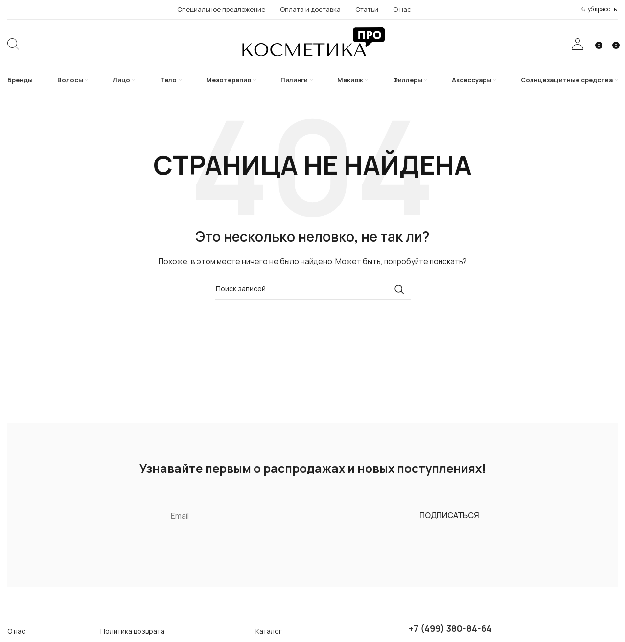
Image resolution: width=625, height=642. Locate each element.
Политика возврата (132, 631)
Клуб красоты (599, 9)
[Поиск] (13, 44)
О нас (16, 631)
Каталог (268, 631)
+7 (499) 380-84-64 (450, 628)
